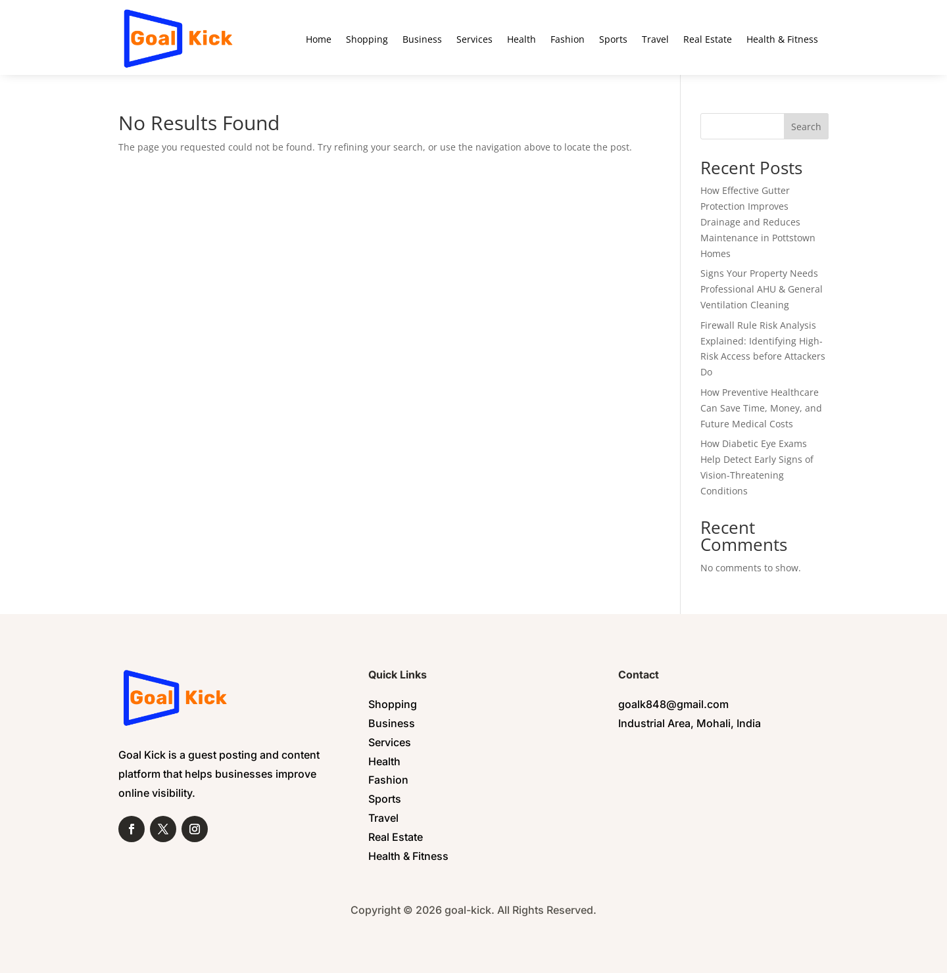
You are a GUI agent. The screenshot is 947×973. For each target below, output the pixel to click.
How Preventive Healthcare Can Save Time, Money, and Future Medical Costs (761, 408)
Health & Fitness (782, 39)
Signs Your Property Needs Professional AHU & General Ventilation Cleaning (761, 289)
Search (806, 126)
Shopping (367, 39)
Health (521, 39)
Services (474, 39)
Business (422, 39)
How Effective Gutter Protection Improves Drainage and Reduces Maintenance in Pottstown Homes (757, 221)
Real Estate (707, 39)
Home (318, 39)
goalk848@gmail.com (673, 704)
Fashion (567, 39)
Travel (655, 39)
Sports (613, 39)
